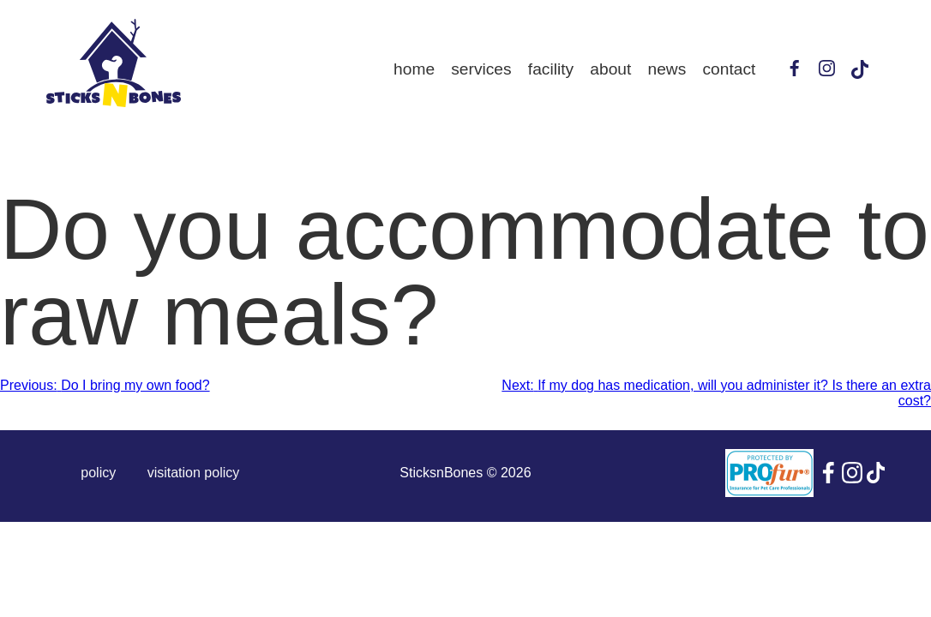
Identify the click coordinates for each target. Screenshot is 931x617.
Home (414, 69)
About (610, 69)
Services (481, 69)
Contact (729, 69)
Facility (551, 69)
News (667, 69)
